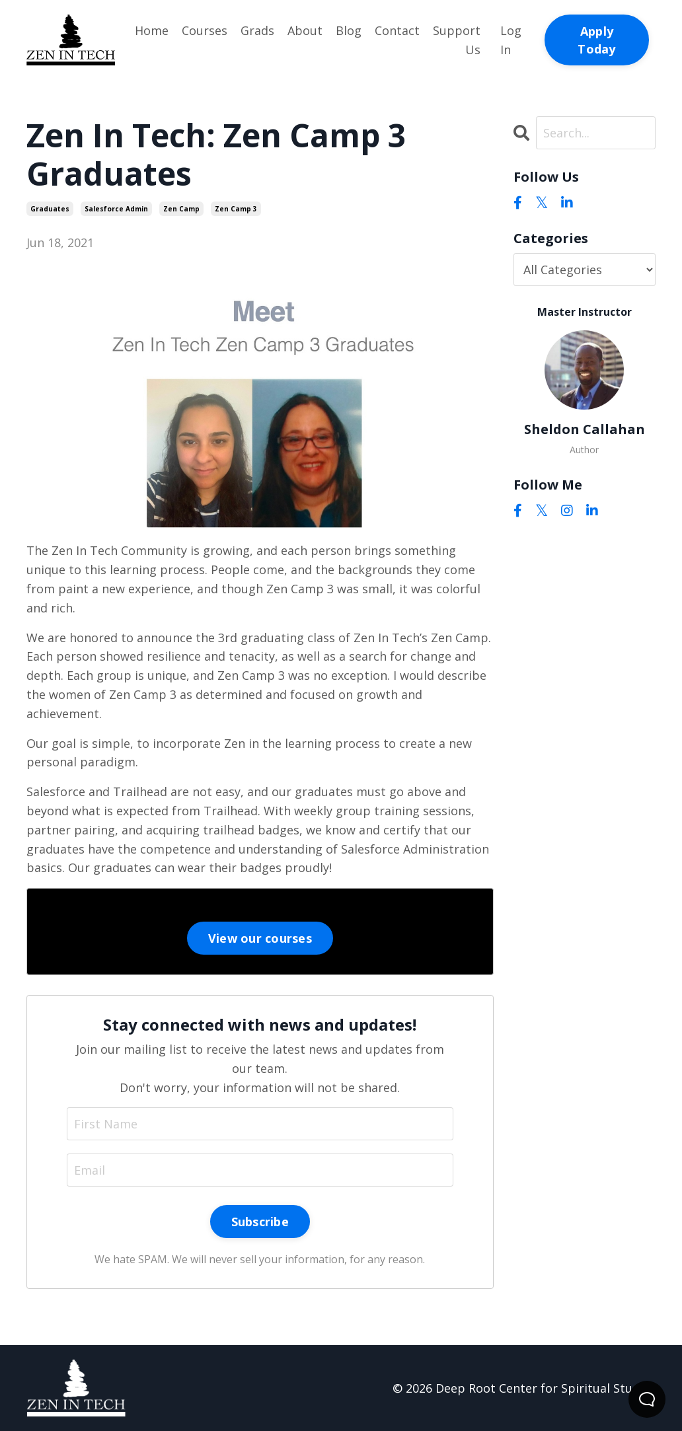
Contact (397, 30)
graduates (49, 208)
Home (152, 30)
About (304, 30)
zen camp (181, 208)
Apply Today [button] (596, 40)
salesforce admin (116, 208)
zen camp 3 (236, 208)
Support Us (456, 39)
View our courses (260, 938)
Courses (204, 30)
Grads (257, 30)
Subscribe (260, 1221)
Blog (348, 30)
